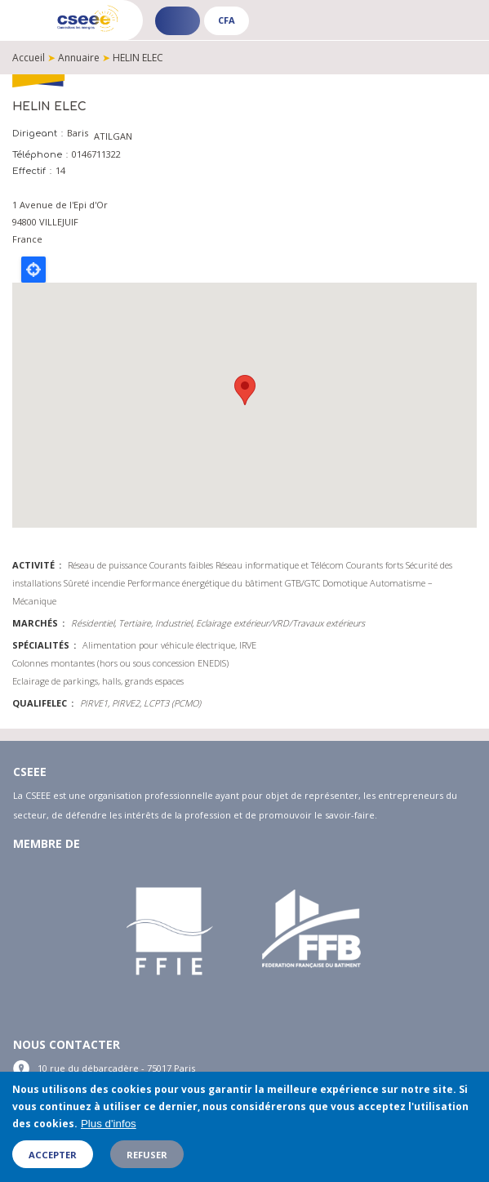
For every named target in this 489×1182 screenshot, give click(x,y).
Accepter (53, 1155)
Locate (33, 269)
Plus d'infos (108, 1123)
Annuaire (79, 58)
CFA (226, 20)
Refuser (147, 1155)
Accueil (28, 58)
